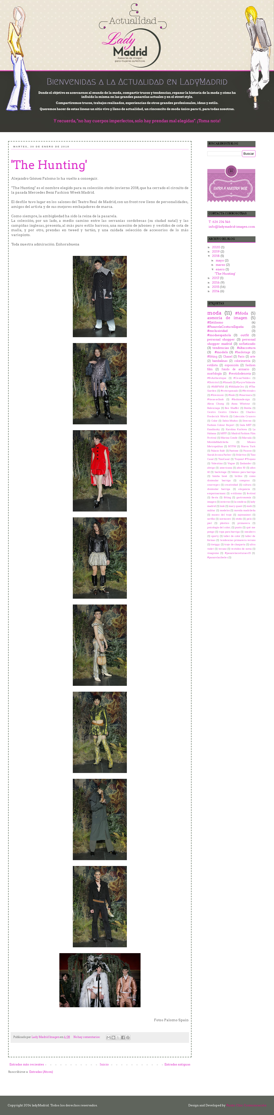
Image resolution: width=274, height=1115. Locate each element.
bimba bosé (219, 476)
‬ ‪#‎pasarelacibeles (217, 557)
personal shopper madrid (231, 341)
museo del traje (222, 514)
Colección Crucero (244, 416)
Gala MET (245, 425)
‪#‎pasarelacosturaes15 (238, 553)
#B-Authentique (217, 378)
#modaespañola (219, 335)
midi (249, 506)
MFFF (223, 433)
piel (209, 523)
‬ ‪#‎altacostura (245, 348)
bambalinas (220, 361)
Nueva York (248, 446)
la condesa (240, 501)
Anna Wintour (240, 403)
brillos (238, 476)
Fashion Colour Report (220, 425)
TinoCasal (224, 459)
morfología (214, 373)
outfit (245, 335)
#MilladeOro (236, 386)
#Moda (241, 313)
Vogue (231, 463)
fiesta (215, 497)
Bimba (247, 408)
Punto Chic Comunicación (246, 1105)
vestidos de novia (241, 548)
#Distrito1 (213, 382)
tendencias (221, 348)
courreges (213, 484)
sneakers (249, 531)
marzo (221, 265)
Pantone (234, 450)
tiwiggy (215, 544)
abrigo (211, 467)
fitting (227, 497)
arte (252, 356)
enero (221, 269)
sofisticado (247, 344)
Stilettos (241, 454)
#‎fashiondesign (241, 399)
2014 (216, 291)
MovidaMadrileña (217, 442)
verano (222, 548)
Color (214, 420)
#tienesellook (215, 399)
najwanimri (244, 514)
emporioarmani (216, 493)
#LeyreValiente (245, 382)
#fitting (212, 356)
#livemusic (217, 395)
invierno (225, 501)
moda (214, 313)
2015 (216, 287)
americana (226, 467)
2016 (216, 282)
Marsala (247, 437)
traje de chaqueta (234, 544)
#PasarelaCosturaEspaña (225, 327)
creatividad (231, 484)
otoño (239, 518)
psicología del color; (219, 527)
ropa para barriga (229, 531)
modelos (225, 510)
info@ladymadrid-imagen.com (232, 226)
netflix (211, 518)
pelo (249, 518)
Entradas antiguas (177, 1064)
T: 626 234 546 (219, 222)
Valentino (217, 463)
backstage (221, 472)
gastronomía (243, 497)
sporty (215, 536)
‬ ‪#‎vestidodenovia (239, 373)
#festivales (248, 390)
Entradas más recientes (26, 1064)
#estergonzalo (229, 390)
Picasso (247, 450)
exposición (232, 365)
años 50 (241, 467)
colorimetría (242, 361)
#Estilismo (215, 322)
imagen (211, 501)
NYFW (232, 446)
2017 (216, 278)
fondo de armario (235, 369)
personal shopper (221, 339)
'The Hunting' (49, 165)
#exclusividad (217, 331)
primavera (243, 523)
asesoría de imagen (227, 318)
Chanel (227, 356)
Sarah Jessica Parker (219, 454)
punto (238, 527)
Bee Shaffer (232, 408)
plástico (224, 523)
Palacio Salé (218, 450)
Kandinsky (213, 429)
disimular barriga (218, 489)
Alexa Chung (215, 403)
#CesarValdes (241, 378)
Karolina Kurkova (236, 429)
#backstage (242, 352)
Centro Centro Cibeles (222, 412)
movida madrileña (244, 510)
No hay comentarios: (87, 1037)
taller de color (232, 536)
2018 (216, 256)
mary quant (236, 506)
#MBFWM (217, 386)
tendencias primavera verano (238, 540)
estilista (212, 365)
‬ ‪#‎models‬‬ (220, 352)
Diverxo (247, 420)
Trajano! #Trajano (244, 459)
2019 (216, 251)
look (222, 506)
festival (251, 493)
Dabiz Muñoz (230, 420)
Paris (241, 356)
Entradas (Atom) (41, 1072)
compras (244, 480)
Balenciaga (213, 408)
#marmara (245, 395)
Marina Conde (229, 437)
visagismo (213, 553)
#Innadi (227, 382)
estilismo (236, 493)
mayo (220, 260)
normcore (225, 518)
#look (231, 395)
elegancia (244, 489)
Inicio (104, 1064)
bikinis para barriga (243, 472)
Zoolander (246, 463)
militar (211, 510)
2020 (216, 247)
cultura (247, 484)
